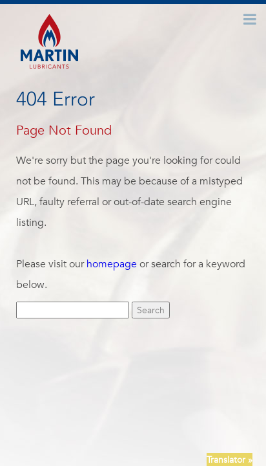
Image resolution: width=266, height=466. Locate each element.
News (151, 404)
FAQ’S (218, 404)
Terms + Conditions (160, 418)
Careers (184, 404)
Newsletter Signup (78, 418)
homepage (112, 264)
